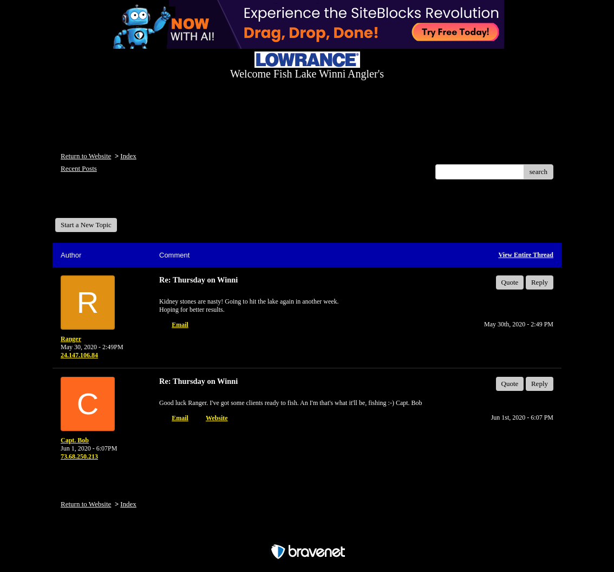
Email (180, 325)
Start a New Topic (86, 225)
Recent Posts (79, 168)
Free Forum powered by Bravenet (307, 533)
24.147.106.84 (79, 355)
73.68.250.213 (79, 456)
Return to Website (86, 156)
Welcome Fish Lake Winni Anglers (113, 202)
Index (128, 156)
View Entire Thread (525, 255)
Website (217, 418)
